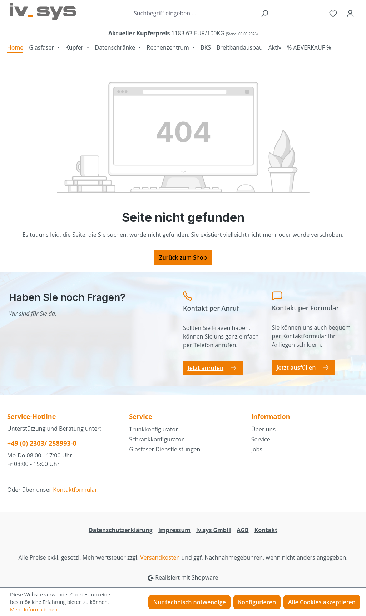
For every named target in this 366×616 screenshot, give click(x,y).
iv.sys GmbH (213, 530)
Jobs (256, 449)
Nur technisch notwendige (189, 602)
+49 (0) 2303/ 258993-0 (41, 443)
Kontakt (266, 530)
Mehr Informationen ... (36, 609)
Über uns (263, 429)
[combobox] (193, 13)
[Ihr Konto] (350, 13)
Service (260, 439)
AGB (242, 530)
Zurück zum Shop (183, 257)
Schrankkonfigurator (156, 439)
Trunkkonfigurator (153, 429)
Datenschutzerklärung (121, 530)
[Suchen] (264, 13)
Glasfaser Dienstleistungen (164, 449)
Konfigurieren (257, 602)
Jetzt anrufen (205, 368)
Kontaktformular (75, 490)
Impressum (174, 530)
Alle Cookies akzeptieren (322, 602)
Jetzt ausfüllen (296, 367)
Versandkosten (160, 557)
